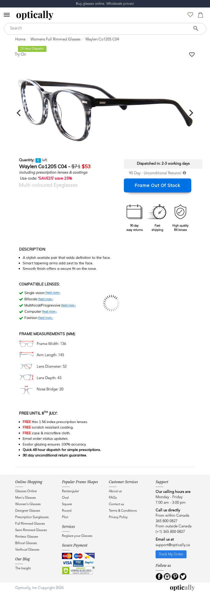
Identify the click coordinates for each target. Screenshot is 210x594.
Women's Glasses (28, 504)
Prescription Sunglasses (32, 517)
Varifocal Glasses (27, 549)
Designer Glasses (27, 510)
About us (115, 491)
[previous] (19, 112)
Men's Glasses (25, 497)
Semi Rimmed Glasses (31, 530)
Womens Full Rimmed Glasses (55, 39)
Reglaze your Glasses (77, 536)
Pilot (65, 517)
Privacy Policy (118, 517)
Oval (65, 497)
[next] (190, 112)
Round (66, 510)
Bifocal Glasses (26, 543)
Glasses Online (26, 491)
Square (67, 504)
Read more (52, 292)
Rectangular (70, 491)
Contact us (116, 504)
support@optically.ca (173, 545)
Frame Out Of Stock (157, 185)
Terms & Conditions (123, 510)
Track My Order (171, 554)
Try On (20, 55)
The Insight (23, 568)
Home (20, 39)
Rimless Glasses (26, 536)
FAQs (113, 497)
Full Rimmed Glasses (30, 523)
